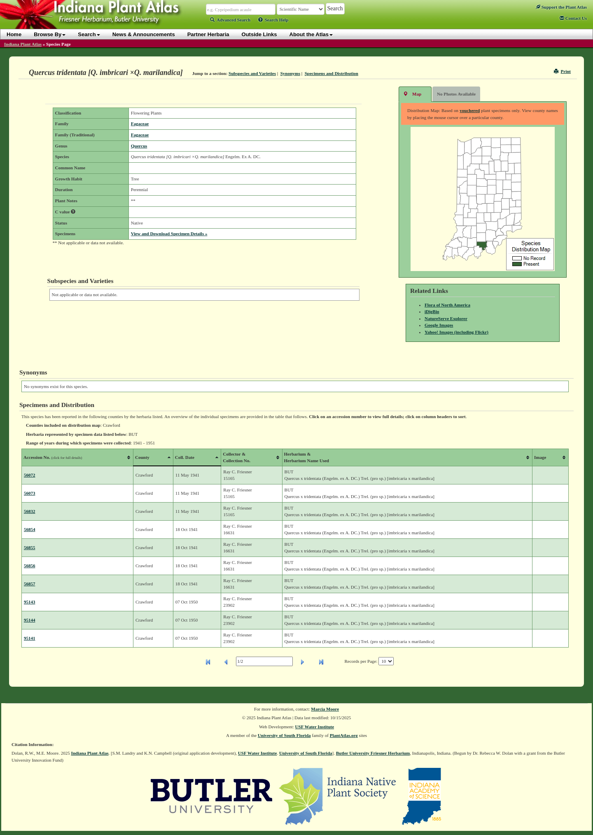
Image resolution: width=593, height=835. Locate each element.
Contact (573, 18)
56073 (29, 493)
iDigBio (432, 311)
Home (14, 34)
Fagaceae (140, 123)
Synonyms (290, 73)
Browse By (49, 34)
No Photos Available (456, 93)
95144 (29, 619)
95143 (29, 601)
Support (561, 7)
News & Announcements (143, 34)
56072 (29, 474)
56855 (29, 547)
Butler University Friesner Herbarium (373, 753)
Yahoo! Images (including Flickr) (456, 332)
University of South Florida (284, 735)
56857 (29, 583)
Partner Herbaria (208, 34)
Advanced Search (230, 19)
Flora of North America (447, 304)
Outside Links (259, 34)
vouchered (470, 110)
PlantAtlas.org (344, 735)
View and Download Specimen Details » (169, 233)
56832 (29, 511)
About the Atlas (311, 34)
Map (412, 93)
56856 (29, 565)
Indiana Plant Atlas (23, 44)
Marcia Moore (325, 708)
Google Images (439, 325)
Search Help (273, 19)
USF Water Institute (314, 726)
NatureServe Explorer (446, 318)
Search (89, 34)
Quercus (139, 145)
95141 (29, 638)
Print (562, 71)
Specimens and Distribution (331, 73)
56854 (29, 529)
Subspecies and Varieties (252, 73)
